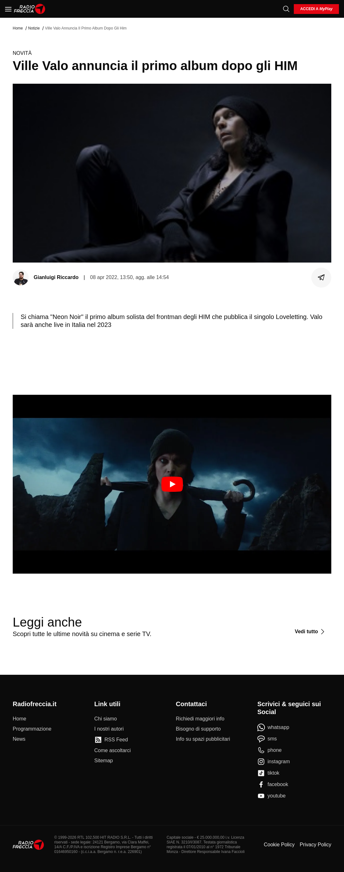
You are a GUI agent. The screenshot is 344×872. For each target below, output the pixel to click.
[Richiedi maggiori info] (200, 719)
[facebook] (272, 784)
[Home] (29, 9)
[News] (19, 739)
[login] (316, 9)
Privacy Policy (315, 844)
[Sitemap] (103, 761)
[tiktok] (268, 773)
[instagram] (273, 761)
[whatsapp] (273, 727)
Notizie (34, 28)
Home (18, 28)
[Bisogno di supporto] (198, 729)
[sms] (267, 739)
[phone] (269, 750)
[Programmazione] (32, 729)
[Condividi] (321, 277)
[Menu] (8, 9)
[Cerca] (286, 9)
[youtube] (271, 796)
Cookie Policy (279, 844)
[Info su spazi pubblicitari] (203, 739)
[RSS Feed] (111, 740)
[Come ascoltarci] (112, 750)
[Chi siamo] (105, 719)
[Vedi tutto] (310, 631)
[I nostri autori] (109, 729)
